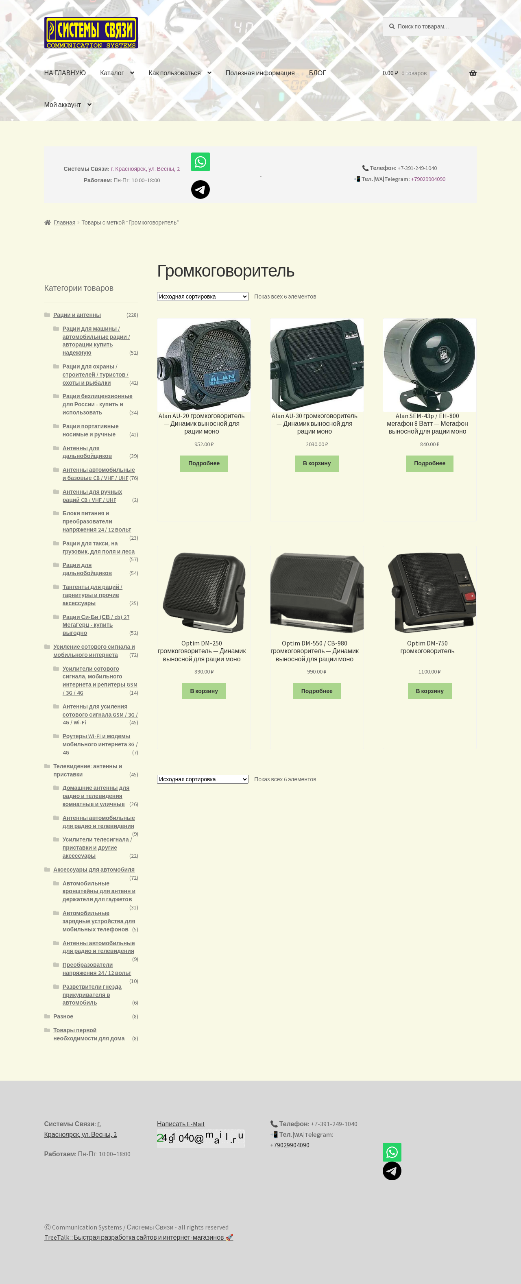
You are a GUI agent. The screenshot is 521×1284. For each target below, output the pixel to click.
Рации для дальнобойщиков (87, 569)
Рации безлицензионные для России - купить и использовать (98, 404)
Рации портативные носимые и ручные (91, 430)
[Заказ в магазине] (203, 296)
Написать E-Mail (181, 1124)
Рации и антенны (77, 314)
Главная (64, 222)
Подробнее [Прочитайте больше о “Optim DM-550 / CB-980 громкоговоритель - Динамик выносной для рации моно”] (317, 691)
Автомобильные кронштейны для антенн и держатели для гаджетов (99, 891)
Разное (63, 1016)
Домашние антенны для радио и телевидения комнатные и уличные (96, 796)
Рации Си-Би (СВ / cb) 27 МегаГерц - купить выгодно (96, 625)
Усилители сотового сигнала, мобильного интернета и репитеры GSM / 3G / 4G (100, 680)
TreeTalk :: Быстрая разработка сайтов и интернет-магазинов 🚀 (138, 1237)
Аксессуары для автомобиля (94, 869)
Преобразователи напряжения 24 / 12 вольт (97, 969)
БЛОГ (317, 73)
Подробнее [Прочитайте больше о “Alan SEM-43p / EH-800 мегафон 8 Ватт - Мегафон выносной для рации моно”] (429, 463)
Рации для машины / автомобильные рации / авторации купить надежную (96, 340)
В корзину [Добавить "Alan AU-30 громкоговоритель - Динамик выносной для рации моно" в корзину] (317, 463)
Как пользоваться (174, 73)
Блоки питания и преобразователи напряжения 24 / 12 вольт (97, 521)
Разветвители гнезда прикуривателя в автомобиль (92, 995)
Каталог (112, 73)
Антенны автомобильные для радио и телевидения (99, 822)
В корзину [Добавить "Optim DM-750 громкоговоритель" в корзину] (430, 691)
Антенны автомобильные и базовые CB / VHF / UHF (99, 474)
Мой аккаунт (62, 104)
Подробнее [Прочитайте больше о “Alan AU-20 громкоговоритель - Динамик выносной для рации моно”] (204, 463)
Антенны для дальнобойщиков (87, 452)
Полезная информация (260, 73)
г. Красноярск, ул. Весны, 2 (145, 168)
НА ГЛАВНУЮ (65, 73)
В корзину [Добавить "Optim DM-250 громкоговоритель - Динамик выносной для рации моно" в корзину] (204, 691)
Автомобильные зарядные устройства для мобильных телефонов (99, 921)
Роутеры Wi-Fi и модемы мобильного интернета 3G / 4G (100, 744)
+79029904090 (428, 179)
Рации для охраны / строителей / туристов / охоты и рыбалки (96, 374)
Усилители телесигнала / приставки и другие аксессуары (97, 847)
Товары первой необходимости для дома (88, 1034)
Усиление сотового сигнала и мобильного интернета (94, 650)
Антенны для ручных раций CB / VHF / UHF (92, 496)
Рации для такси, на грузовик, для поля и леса (99, 547)
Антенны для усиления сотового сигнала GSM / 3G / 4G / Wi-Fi (100, 714)
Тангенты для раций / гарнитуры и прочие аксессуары (92, 595)
